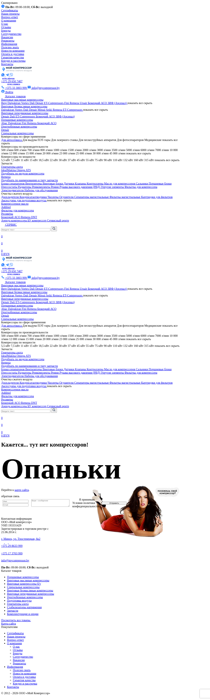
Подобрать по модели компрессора (22, 173)
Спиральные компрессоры (17, 133)
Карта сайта (8, 623)
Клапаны (81, 183)
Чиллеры (53, 197)
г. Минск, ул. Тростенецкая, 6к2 (20, 538)
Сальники (142, 183)
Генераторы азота (12, 166)
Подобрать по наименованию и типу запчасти (29, 180)
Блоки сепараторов (13, 183)
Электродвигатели (12, 190)
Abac (4, 123)
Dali (32, 103)
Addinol (6, 207)
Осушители (66, 197)
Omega (21, 170)
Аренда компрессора (14, 220)
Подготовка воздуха (19, 600)
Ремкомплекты (41, 186)
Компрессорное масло (15, 203)
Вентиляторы (33, 183)
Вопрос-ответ (9, 17)
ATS (28, 170)
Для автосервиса (11, 140)
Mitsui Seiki (45, 109)
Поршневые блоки (160, 183)
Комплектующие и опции (22, 614)
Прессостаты (9, 186)
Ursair (84, 103)
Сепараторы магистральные (92, 197)
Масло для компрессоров (120, 183)
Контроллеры (95, 183)
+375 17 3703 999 (11, 553)
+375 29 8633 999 (11, 545)
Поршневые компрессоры (17, 119)
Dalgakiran (14, 103)
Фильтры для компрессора (141, 186)
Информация (9, 44)
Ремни (55, 186)
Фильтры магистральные (125, 197)
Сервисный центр (58, 220)
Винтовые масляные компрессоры (22, 99)
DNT (34, 217)
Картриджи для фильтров (157, 197)
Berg (4, 103)
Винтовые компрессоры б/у (24, 583)
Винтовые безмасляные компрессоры (24, 106)
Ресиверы (7, 213)
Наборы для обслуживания (41, 190)
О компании (8, 20)
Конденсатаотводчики (34, 197)
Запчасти (12, 610)
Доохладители (10, 197)
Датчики (69, 183)
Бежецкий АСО (98, 103)
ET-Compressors (54, 103)
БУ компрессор (37, 220)
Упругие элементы (113, 186)
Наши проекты (10, 13)
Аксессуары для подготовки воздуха (24, 200)
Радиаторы (25, 186)
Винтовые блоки (53, 183)
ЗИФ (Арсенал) (117, 103)
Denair (39, 103)
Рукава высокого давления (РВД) (80, 186)
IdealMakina (9, 170)
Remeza (75, 103)
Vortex (25, 103)
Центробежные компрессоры (19, 126)
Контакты (7, 64)
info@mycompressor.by (15, 560)
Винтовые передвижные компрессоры (24, 113)
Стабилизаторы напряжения (24, 607)
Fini (67, 103)
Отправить (118, 503)
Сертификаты (9, 10)
